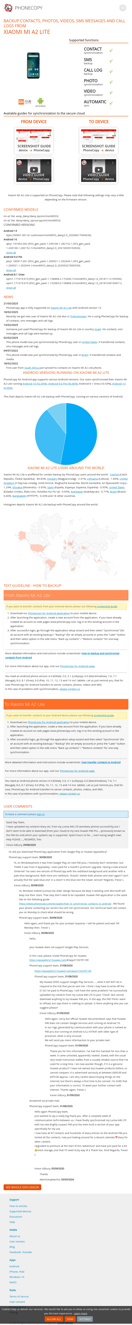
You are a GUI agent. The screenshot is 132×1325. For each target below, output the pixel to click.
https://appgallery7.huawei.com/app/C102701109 (63, 971)
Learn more (80, 1313)
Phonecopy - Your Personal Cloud (23, 8)
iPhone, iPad (16, 1271)
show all (11, 252)
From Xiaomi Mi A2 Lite (34, 141)
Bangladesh (19, 496)
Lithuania (92, 478)
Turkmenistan (78, 316)
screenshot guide (107, 606)
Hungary (52, 478)
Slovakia (17, 487)
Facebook (15, 1252)
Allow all (54, 1319)
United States (89, 342)
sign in (41, 814)
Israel (98, 329)
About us (14, 1236)
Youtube (27, 1252)
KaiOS (12, 1282)
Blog (12, 1246)
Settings (85, 1319)
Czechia (114, 474)
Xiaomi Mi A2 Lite (61, 307)
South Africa (31, 367)
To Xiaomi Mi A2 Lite (98, 141)
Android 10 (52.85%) (35, 383)
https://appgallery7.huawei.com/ (48, 960)
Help (12, 1222)
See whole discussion (22, 1187)
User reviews (17, 1241)
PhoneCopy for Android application (49, 613)
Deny (70, 1319)
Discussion (15, 1216)
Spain (50, 487)
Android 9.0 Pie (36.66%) (63, 383)
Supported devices (20, 1211)
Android (14, 1266)
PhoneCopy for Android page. (77, 666)
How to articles (18, 1206)
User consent (17, 1301)
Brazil (85, 355)
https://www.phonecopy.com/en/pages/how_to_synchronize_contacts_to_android (65, 903)
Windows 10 (16, 1277)
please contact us (70, 689)
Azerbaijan (77, 491)
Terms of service (19, 1296)
